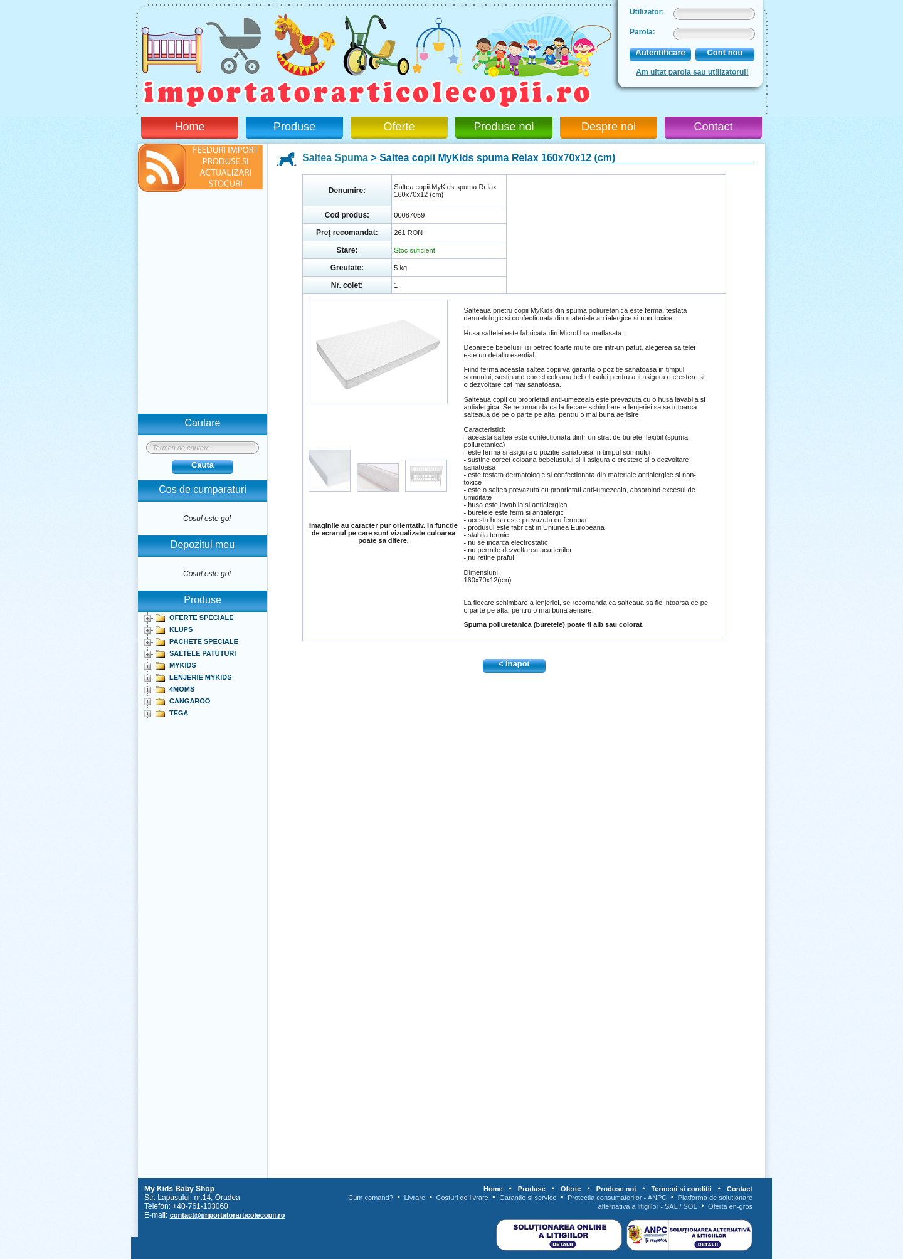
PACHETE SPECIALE (203, 641)
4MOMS (181, 689)
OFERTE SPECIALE (201, 617)
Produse (294, 126)
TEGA (179, 713)
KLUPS (181, 629)
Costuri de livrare (462, 1197)
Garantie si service (527, 1197)
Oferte (399, 126)
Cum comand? (370, 1197)
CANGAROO (189, 701)
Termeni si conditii (681, 1189)
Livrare (414, 1197)
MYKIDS (182, 665)
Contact (713, 126)
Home (189, 126)
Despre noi (608, 126)
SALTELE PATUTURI (202, 653)
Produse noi (503, 126)
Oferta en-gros (730, 1206)
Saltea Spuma (335, 157)
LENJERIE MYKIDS (200, 677)
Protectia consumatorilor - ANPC (617, 1197)
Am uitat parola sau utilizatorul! (692, 72)
